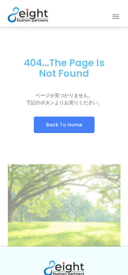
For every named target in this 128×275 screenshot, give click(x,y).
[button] (115, 16)
